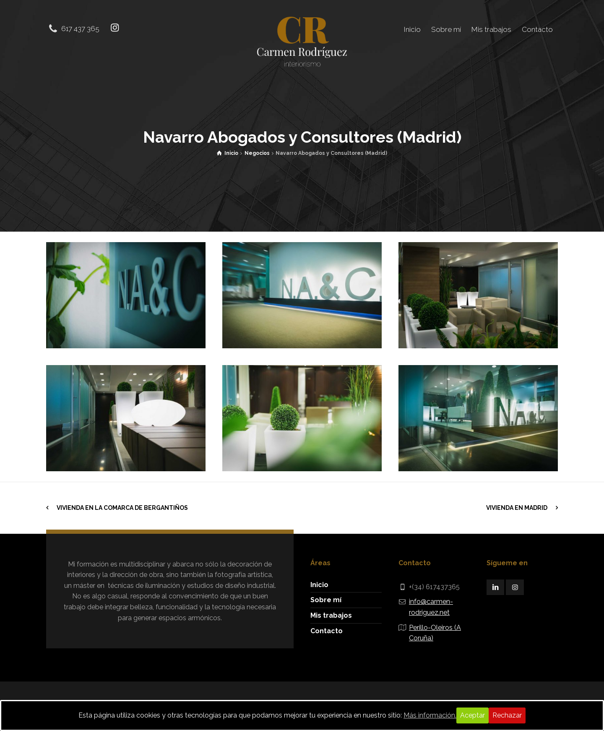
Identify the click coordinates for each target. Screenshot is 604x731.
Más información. (430, 715)
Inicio (319, 584)
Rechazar (507, 715)
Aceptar (472, 715)
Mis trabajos (331, 615)
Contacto (326, 630)
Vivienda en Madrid (516, 507)
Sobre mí (325, 599)
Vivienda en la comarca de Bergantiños (122, 507)
